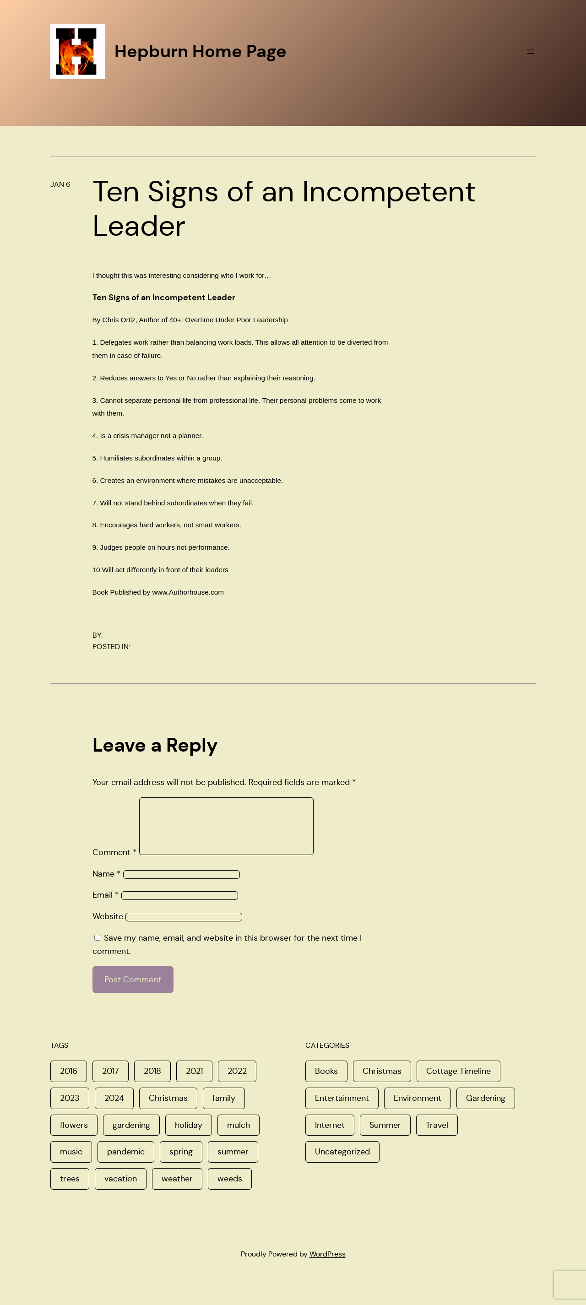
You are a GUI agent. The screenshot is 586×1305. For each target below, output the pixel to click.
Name (106, 885)
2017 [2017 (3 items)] (110, 1082)
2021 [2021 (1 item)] (194, 1082)
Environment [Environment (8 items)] (417, 1109)
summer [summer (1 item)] (233, 1163)
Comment (114, 863)
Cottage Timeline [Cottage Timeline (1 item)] (458, 1082)
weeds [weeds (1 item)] (229, 1190)
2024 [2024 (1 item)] (114, 1109)
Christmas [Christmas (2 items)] (168, 1109)
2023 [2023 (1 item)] (70, 1109)
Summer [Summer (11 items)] (385, 1136)
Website (107, 927)
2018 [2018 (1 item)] (152, 1082)
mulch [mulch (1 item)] (238, 1136)
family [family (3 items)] (223, 1109)
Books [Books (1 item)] (326, 1082)
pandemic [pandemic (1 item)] (126, 1163)
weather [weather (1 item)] (177, 1190)
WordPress (327, 1265)
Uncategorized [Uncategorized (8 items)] (342, 1163)
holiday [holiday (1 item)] (188, 1136)
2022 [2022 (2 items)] (237, 1082)
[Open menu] (530, 51)
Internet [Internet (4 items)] (330, 1136)
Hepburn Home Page (200, 51)
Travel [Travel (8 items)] (437, 1136)
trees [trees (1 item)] (70, 1190)
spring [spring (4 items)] (181, 1163)
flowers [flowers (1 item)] (74, 1136)
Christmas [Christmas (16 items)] (382, 1082)
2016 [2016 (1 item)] (68, 1082)
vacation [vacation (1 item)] (120, 1190)
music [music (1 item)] (71, 1163)
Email (105, 906)
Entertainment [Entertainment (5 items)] (342, 1109)
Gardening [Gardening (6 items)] (485, 1109)
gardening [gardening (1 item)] (131, 1136)
